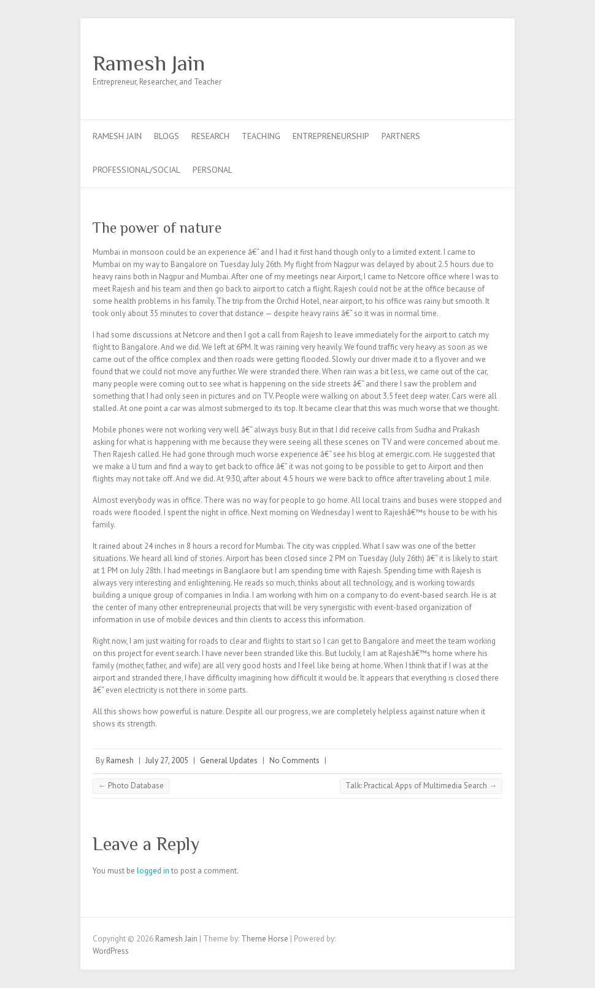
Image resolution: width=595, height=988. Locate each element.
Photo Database (131, 785)
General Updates (229, 760)
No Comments (294, 760)
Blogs (166, 135)
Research (210, 135)
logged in (153, 870)
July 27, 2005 (166, 760)
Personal (212, 169)
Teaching (261, 135)
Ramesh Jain (149, 63)
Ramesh (120, 760)
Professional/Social (136, 169)
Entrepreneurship (331, 135)
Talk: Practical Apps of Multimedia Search (421, 785)
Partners (401, 135)
